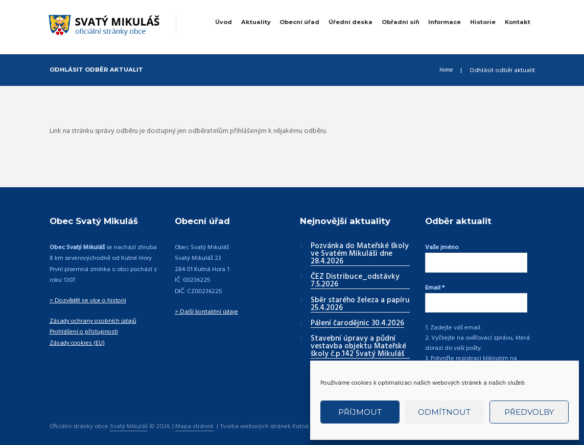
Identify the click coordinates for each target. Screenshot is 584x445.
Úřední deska (350, 22)
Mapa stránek (195, 417)
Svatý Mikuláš (129, 417)
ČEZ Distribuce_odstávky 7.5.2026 (355, 281)
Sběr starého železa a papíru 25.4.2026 (360, 305)
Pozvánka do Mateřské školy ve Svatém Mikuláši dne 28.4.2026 (360, 254)
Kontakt (517, 22)
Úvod (223, 22)
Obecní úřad (299, 22)
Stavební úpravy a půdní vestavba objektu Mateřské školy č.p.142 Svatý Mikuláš (358, 347)
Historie (483, 22)
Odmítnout (444, 412)
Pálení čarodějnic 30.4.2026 (357, 324)
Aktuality (256, 22)
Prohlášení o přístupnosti (83, 332)
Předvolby (529, 412)
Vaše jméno (442, 247)
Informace (444, 22)
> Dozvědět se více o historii (88, 301)
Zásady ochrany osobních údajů (94, 321)
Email (435, 284)
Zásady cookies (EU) (77, 343)
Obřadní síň (400, 22)
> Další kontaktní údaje (207, 312)
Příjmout (360, 412)
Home (444, 70)
